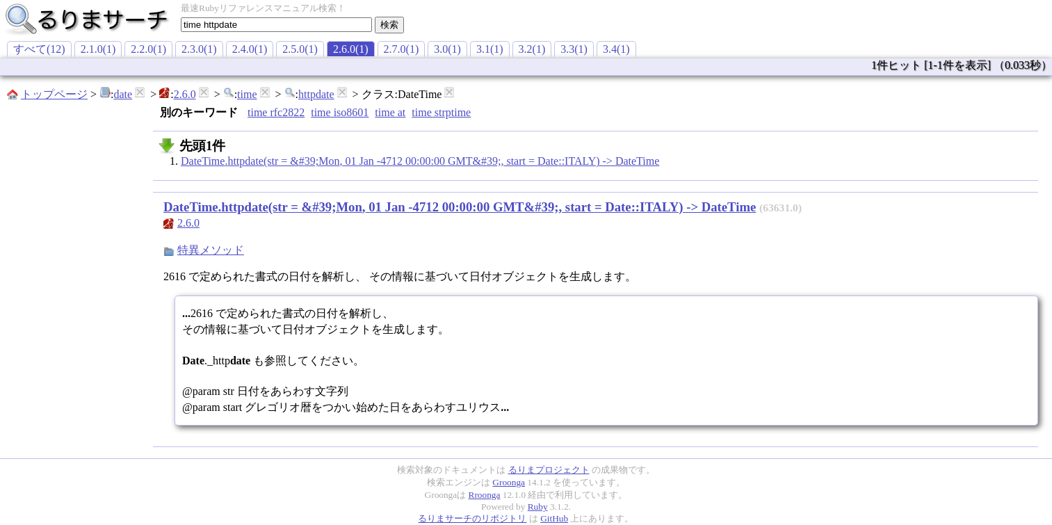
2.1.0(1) (98, 49)
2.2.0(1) (148, 49)
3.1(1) (489, 49)
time (247, 94)
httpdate (316, 94)
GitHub (554, 518)
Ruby (538, 506)
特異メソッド (210, 250)
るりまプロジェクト (549, 470)
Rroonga (485, 495)
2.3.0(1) (199, 49)
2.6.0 (185, 94)
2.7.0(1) (401, 49)
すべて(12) (39, 49)
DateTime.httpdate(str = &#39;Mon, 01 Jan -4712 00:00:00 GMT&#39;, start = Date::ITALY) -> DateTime (420, 161)
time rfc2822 (276, 112)
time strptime (441, 112)
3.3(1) (574, 49)
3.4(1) (616, 49)
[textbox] (276, 24)
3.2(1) (532, 49)
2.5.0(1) (300, 49)
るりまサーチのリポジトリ (472, 518)
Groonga (508, 482)
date (122, 94)
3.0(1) (447, 49)
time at (390, 112)
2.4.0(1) (250, 49)
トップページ (54, 94)
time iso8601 (340, 112)
